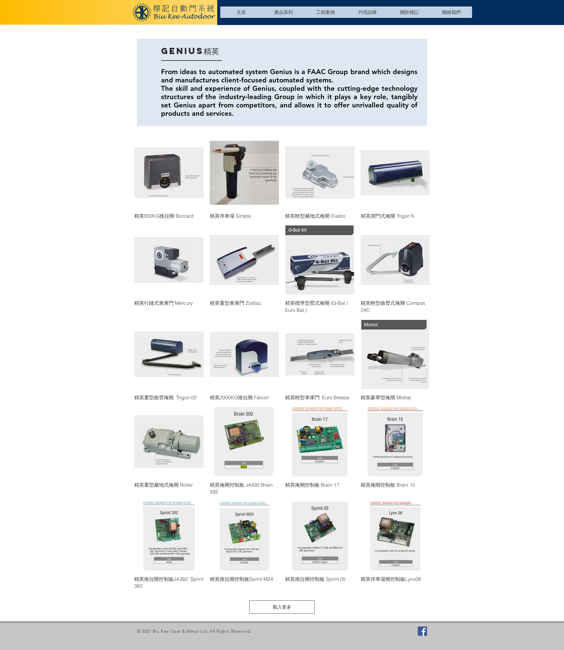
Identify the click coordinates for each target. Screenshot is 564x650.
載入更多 (282, 607)
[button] (283, 12)
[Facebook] (422, 631)
